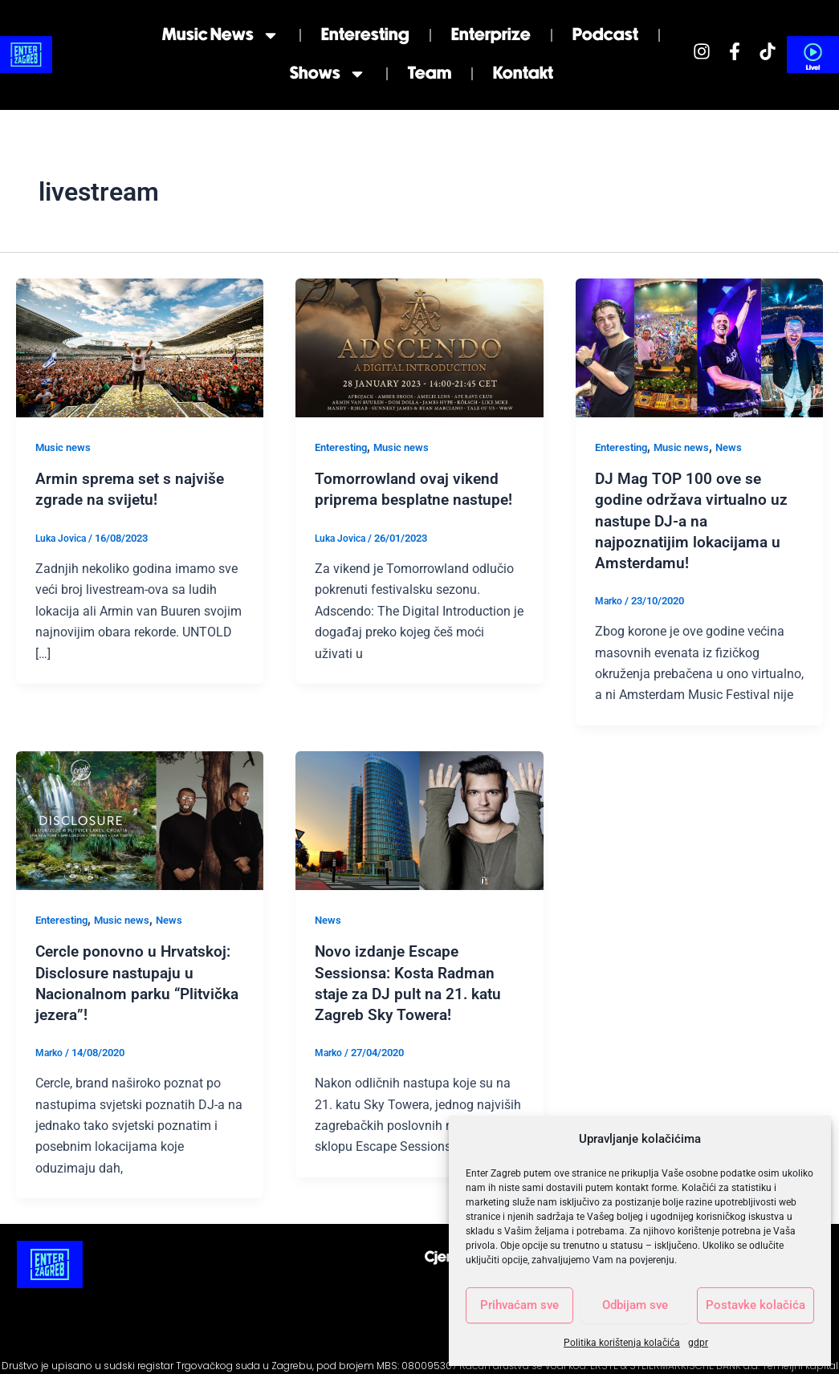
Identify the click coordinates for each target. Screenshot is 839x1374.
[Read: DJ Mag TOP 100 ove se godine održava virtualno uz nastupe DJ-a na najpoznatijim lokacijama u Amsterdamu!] (699, 347)
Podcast (605, 34)
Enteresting (365, 34)
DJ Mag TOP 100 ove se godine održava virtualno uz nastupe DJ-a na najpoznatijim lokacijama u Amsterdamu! (693, 520)
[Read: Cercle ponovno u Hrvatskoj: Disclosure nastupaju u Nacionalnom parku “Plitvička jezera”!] (139, 819)
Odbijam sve (635, 1305)
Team (429, 73)
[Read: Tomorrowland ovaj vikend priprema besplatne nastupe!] (419, 347)
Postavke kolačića (755, 1305)
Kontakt (523, 73)
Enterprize (491, 34)
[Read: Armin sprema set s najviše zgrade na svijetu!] (139, 347)
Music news (220, 35)
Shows (328, 74)
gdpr (698, 1342)
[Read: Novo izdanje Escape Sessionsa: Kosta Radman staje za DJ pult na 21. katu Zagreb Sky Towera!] (419, 819)
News (741, 447)
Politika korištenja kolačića (622, 1342)
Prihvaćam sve (519, 1305)
